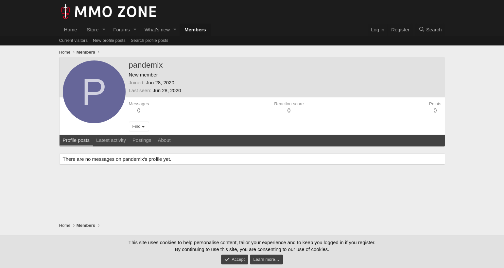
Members (195, 29)
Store (93, 29)
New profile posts (109, 40)
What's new (157, 29)
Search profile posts (149, 40)
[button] (103, 30)
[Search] (430, 30)
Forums (121, 29)
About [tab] (164, 140)
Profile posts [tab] (76, 140)
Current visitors (73, 40)
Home (70, 29)
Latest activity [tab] (111, 140)
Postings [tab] (141, 140)
